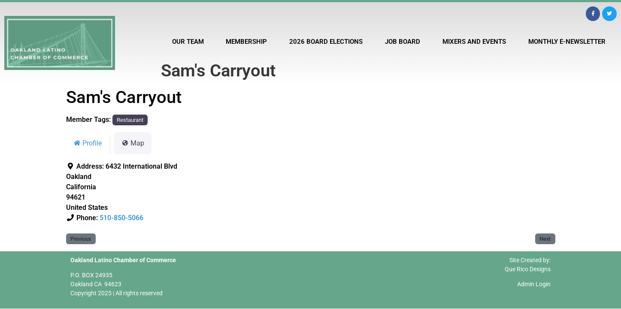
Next (545, 239)
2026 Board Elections (326, 41)
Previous (80, 239)
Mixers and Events (474, 41)
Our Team (188, 41)
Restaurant (130, 120)
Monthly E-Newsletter (567, 41)
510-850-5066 (121, 218)
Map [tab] (132, 143)
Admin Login (534, 284)
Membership (246, 41)
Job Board (402, 41)
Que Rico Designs (528, 269)
